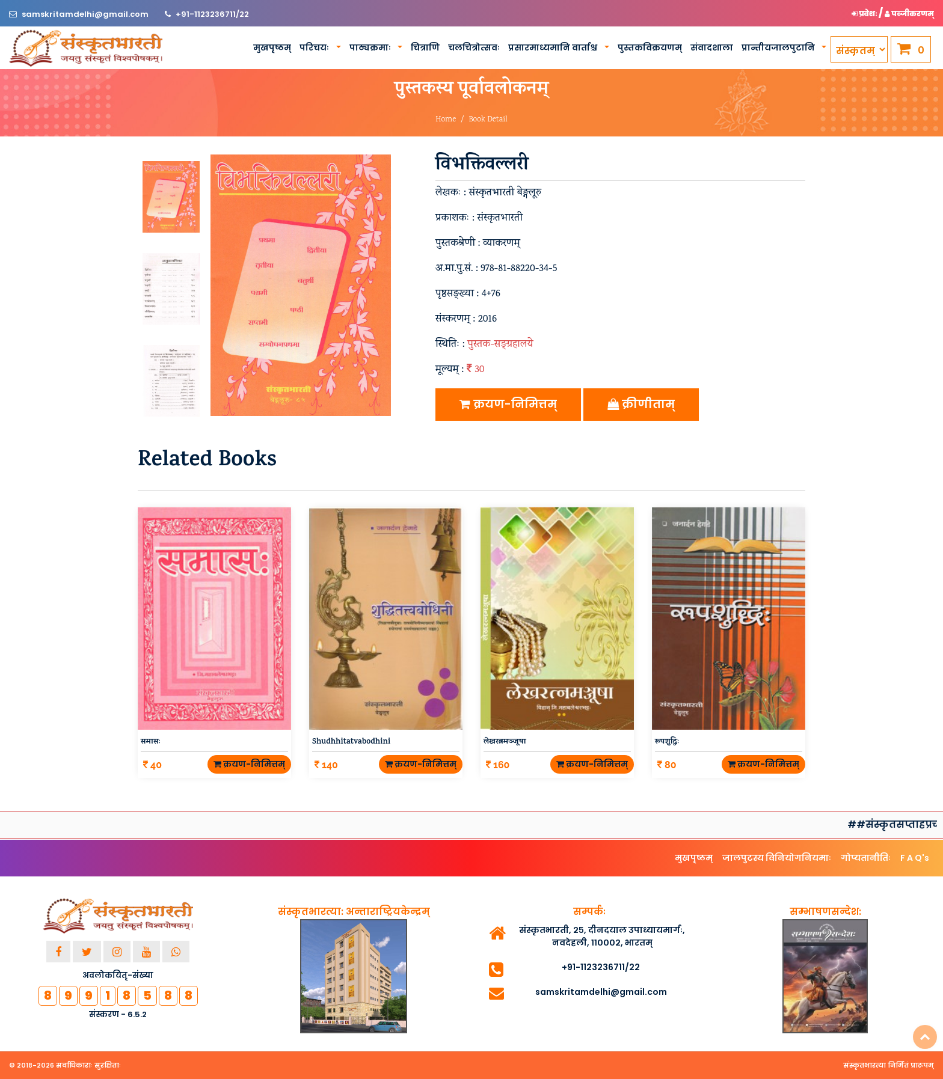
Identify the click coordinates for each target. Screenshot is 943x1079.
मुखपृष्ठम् (272, 47)
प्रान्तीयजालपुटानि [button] (779, 47)
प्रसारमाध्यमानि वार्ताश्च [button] (553, 47)
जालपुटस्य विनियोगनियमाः (776, 858)
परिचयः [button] (315, 47)
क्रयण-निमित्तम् (508, 404)
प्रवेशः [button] (865, 13)
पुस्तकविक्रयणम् (650, 47)
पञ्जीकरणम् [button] (909, 13)
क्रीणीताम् (641, 404)
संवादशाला (711, 47)
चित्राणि (425, 47)
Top (925, 1037)
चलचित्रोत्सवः (474, 47)
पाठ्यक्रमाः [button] (371, 47)
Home (445, 120)
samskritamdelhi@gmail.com (86, 14)
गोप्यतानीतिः (866, 858)
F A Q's (914, 858)
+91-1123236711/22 (212, 14)
